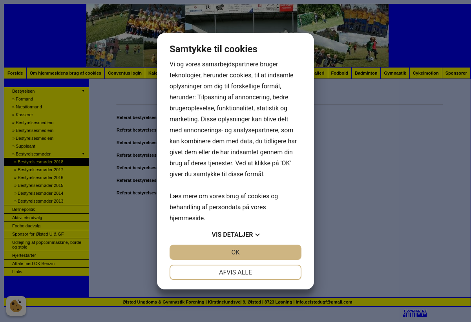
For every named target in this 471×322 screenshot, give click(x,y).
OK (235, 252)
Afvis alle (235, 272)
